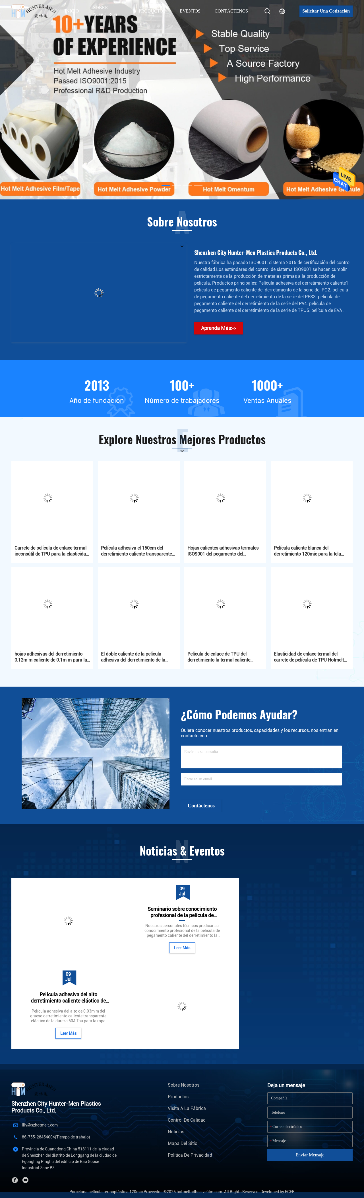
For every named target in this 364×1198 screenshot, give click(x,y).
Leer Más (68, 1033)
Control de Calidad (187, 1120)
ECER (290, 1191)
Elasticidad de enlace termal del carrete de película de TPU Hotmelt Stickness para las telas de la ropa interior (309, 657)
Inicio (72, 11)
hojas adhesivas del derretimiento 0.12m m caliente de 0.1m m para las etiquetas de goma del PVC (52, 657)
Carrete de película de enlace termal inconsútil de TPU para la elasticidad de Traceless (51, 551)
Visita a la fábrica (187, 1108)
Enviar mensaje (310, 1154)
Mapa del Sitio (182, 1143)
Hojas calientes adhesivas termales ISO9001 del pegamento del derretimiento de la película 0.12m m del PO (224, 551)
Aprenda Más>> (218, 328)
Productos (178, 1096)
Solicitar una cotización (326, 11)
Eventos (190, 11)
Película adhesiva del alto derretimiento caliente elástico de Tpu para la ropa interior (68, 997)
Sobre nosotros (183, 1085)
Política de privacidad (190, 1155)
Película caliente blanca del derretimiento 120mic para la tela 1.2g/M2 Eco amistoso (307, 551)
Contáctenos (231, 11)
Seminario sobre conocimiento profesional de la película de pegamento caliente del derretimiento (182, 912)
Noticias (176, 1131)
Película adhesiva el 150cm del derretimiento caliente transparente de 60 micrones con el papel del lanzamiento (136, 551)
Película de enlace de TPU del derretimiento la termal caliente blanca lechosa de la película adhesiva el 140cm (218, 657)
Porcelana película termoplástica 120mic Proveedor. (116, 1191)
